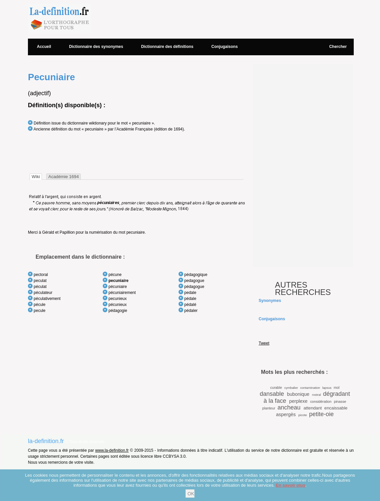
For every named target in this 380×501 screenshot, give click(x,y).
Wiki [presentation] (36, 176)
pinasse (340, 401)
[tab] (36, 176)
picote (302, 415)
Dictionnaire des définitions (167, 46)
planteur (268, 408)
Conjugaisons (224, 46)
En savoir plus (291, 485)
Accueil (44, 46)
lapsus (326, 387)
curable (276, 387)
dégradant (336, 393)
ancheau (289, 407)
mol (336, 387)
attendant (313, 407)
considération (320, 401)
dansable (272, 393)
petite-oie (321, 414)
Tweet (264, 343)
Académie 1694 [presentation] (63, 176)
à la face (275, 400)
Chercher (338, 46)
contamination (310, 387)
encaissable (336, 407)
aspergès (286, 414)
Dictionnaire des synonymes (96, 46)
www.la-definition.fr (112, 450)
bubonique (298, 394)
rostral (316, 394)
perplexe (298, 401)
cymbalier (291, 387)
